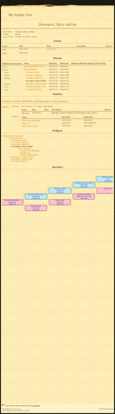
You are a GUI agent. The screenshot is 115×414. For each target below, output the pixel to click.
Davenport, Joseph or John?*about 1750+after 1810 (83, 185)
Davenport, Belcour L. (34, 89)
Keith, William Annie (30, 126)
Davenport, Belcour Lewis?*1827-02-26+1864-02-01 (36, 196)
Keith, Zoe (26, 123)
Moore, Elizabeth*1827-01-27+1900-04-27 (36, 208)
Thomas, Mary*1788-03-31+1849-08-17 (60, 202)
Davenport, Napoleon (34, 75)
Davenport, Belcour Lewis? (34, 66)
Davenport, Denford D (34, 78)
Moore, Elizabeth (30, 69)
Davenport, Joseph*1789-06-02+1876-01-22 (60, 190)
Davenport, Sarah (32, 72)
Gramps (14, 409)
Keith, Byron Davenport (31, 120)
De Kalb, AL (51, 49)
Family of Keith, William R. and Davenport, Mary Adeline (35, 101)
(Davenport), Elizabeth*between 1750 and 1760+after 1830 (83, 196)
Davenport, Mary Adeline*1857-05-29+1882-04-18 (12, 202)
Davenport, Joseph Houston (36, 84)
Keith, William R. (28, 106)
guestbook (36, 406)
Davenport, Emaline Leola (36, 86)
